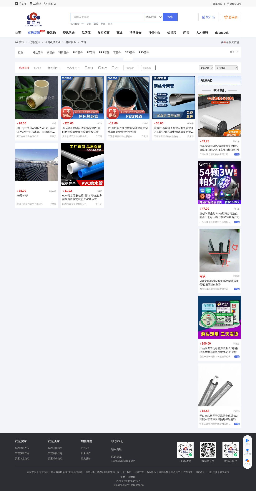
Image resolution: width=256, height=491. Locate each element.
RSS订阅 (212, 472)
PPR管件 (104, 52)
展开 (234, 52)
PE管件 (91, 52)
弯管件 (117, 52)
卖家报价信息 (55, 458)
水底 (110, 24)
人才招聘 (202, 32)
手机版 (22, 3)
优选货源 (34, 32)
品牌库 (86, 32)
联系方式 (139, 472)
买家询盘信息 (22, 458)
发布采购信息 (55, 448)
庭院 (96, 24)
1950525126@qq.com (123, 461)
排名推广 (86, 453)
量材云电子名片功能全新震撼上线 (102, 472)
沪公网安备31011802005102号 (128, 485)
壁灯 (89, 24)
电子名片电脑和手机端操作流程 (66, 472)
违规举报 (224, 472)
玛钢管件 (63, 52)
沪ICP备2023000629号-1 (128, 481)
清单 (50, 3)
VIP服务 (85, 448)
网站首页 (31, 472)
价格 (38, 67)
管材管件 (71, 42)
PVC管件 (77, 52)
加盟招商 (103, 32)
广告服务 (187, 472)
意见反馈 (86, 458)
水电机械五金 (53, 42)
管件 (83, 42)
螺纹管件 (38, 52)
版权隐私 (151, 472)
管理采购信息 (55, 453)
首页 (18, 32)
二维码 (37, 3)
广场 (103, 24)
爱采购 (230, 17)
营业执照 (43, 472)
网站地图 (163, 472)
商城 (119, 32)
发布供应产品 (22, 448)
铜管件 (51, 52)
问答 (186, 32)
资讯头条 (69, 32)
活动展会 (135, 32)
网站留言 (200, 472)
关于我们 (126, 472)
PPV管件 (144, 52)
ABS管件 (130, 52)
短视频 (171, 32)
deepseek (222, 32)
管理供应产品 (22, 453)
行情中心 (154, 32)
